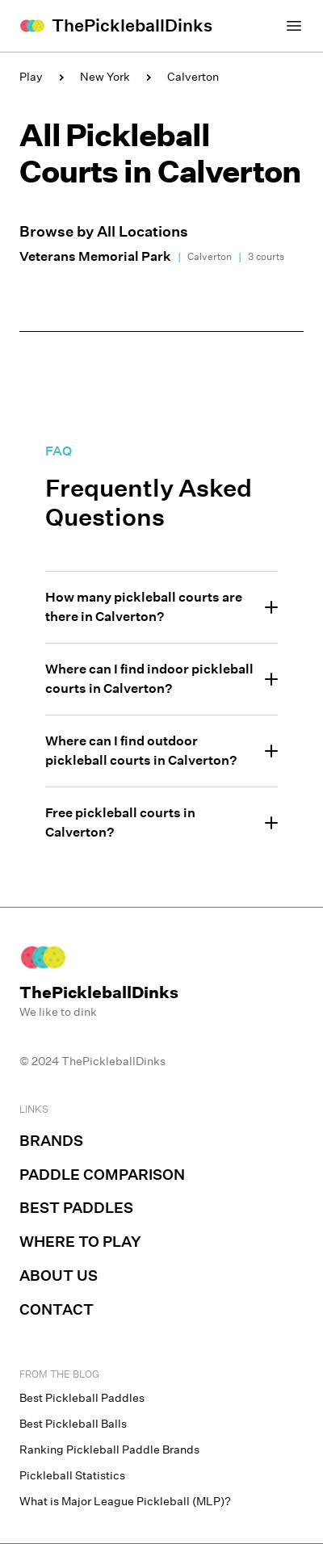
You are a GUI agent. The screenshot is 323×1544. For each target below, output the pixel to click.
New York (105, 76)
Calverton (193, 76)
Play (31, 76)
